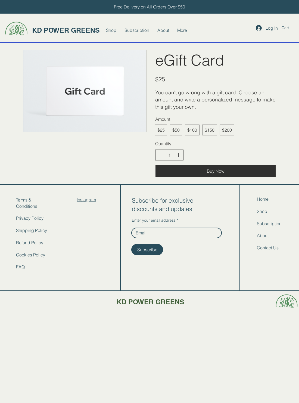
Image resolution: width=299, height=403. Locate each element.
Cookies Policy (30, 255)
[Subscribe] (147, 249)
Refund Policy (29, 242)
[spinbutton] (169, 155)
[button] (288, 28)
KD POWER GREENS (66, 30)
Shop (262, 211)
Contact (264, 247)
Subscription (269, 223)
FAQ (20, 266)
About (263, 235)
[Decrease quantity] (160, 155)
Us (276, 247)
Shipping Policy (31, 230)
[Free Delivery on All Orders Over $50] (149, 7)
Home (263, 199)
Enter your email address (154, 220)
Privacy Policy (29, 218)
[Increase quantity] (178, 155)
